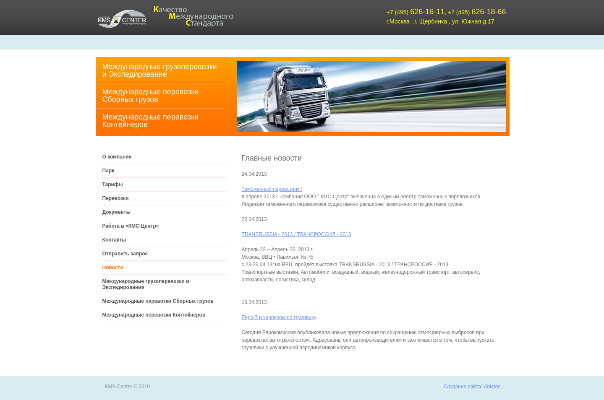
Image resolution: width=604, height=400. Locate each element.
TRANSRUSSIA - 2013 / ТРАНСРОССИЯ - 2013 (296, 234)
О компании (117, 157)
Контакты (114, 240)
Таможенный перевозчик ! (272, 189)
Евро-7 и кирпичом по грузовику (279, 317)
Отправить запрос (125, 254)
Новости (112, 267)
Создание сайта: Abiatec (472, 387)
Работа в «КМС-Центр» (130, 226)
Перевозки (115, 198)
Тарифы (112, 184)
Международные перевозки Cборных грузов (150, 95)
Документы (116, 212)
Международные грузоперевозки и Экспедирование (159, 70)
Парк (108, 171)
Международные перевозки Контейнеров (150, 120)
